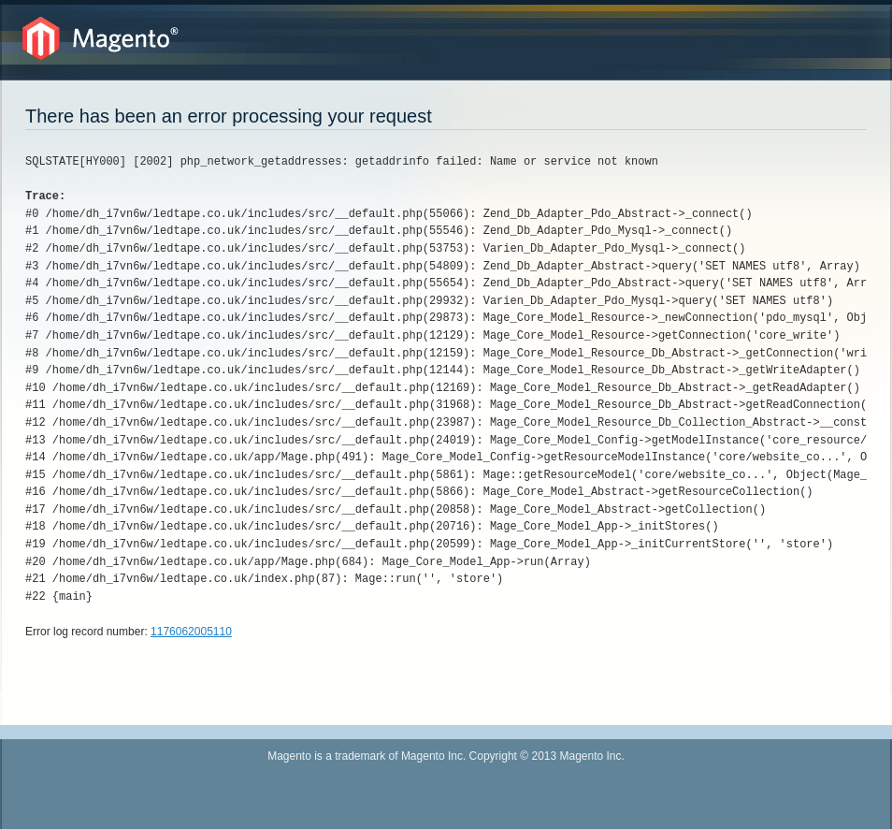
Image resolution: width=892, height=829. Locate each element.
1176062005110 (191, 631)
